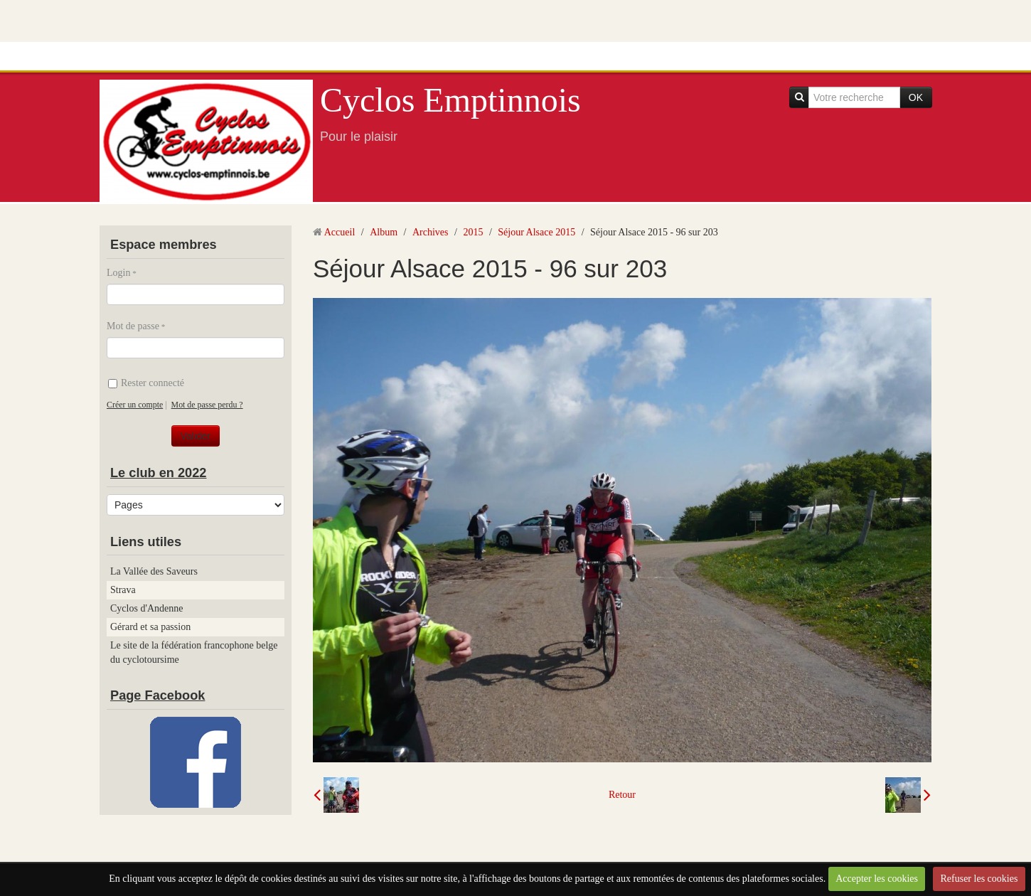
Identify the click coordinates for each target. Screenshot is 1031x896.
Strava (123, 590)
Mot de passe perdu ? (207, 405)
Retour (622, 794)
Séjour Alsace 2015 (536, 232)
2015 (473, 232)
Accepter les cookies (876, 878)
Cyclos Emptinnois (450, 100)
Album (383, 232)
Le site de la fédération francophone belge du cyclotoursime (194, 652)
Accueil (340, 232)
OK (916, 97)
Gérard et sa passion (150, 627)
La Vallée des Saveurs (154, 571)
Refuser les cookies (978, 878)
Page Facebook (157, 695)
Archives (430, 232)
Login (118, 272)
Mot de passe (133, 326)
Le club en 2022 (158, 473)
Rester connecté (146, 383)
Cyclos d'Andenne (146, 608)
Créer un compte (135, 405)
